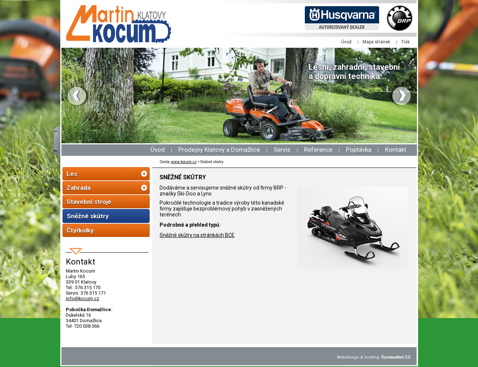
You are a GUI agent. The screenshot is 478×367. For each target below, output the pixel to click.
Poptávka (358, 149)
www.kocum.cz (184, 162)
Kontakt (395, 149)
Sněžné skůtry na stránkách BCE (197, 235)
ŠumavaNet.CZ (396, 357)
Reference (318, 149)
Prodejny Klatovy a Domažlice (219, 149)
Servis (282, 149)
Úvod (157, 149)
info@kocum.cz (82, 298)
